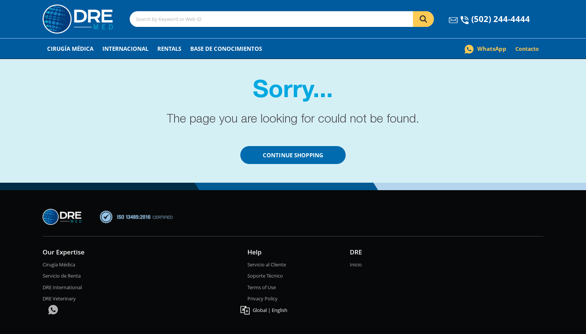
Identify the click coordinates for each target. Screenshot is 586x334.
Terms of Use (261, 287)
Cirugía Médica (70, 48)
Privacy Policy (262, 298)
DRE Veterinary (59, 298)
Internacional (125, 48)
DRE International (62, 287)
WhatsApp (485, 48)
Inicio (356, 264)
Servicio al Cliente (266, 264)
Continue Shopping (293, 155)
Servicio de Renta (62, 275)
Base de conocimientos (226, 48)
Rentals (169, 48)
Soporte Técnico (265, 275)
